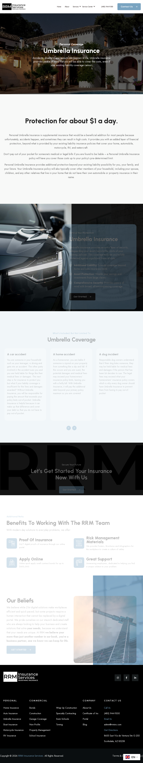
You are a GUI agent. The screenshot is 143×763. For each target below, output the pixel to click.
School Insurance (37, 735)
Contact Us (129, 6)
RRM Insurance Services (30, 755)
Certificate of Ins (90, 713)
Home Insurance (11, 707)
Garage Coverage (38, 719)
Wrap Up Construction (66, 707)
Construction (35, 713)
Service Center (87, 6)
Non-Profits (34, 724)
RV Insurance (9, 735)
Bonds (32, 707)
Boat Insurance (10, 724)
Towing (59, 724)
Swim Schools (62, 719)
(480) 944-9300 (107, 6)
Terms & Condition (122, 755)
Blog (85, 724)
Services (76, 6)
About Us (87, 707)
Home (59, 6)
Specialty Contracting (66, 713)
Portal (85, 719)
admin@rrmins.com (112, 724)
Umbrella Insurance (12, 719)
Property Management (39, 730)
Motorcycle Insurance (13, 730)
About (67, 6)
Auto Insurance (10, 713)
